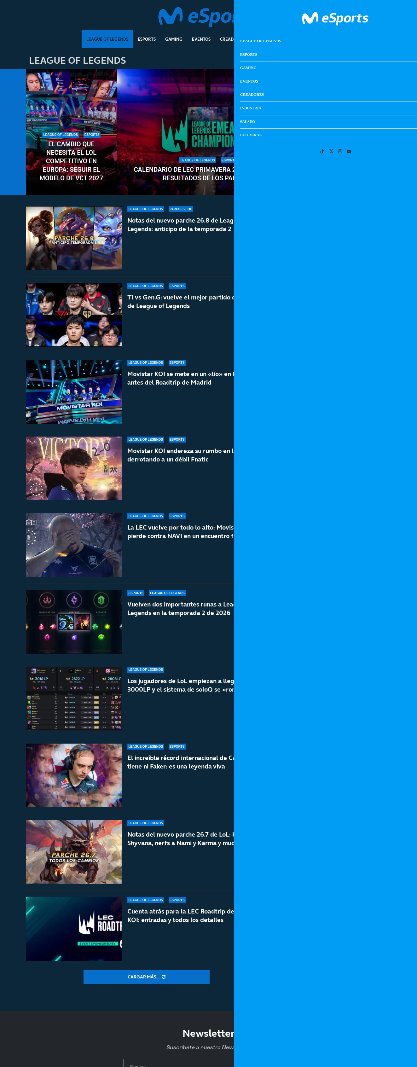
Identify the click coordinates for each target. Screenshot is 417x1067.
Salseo (292, 39)
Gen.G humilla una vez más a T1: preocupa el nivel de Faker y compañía (345, 161)
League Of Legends (107, 39)
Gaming (173, 39)
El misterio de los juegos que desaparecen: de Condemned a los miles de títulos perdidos (356, 539)
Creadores (232, 39)
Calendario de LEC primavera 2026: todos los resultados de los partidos (208, 174)
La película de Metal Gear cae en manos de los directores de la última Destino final (353, 580)
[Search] (377, 17)
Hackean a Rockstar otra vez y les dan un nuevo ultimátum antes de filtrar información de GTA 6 (355, 333)
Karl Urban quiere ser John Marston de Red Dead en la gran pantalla (352, 704)
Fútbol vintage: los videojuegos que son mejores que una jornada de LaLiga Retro (356, 460)
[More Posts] (147, 977)
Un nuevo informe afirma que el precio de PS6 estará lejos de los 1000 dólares (355, 419)
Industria (264, 39)
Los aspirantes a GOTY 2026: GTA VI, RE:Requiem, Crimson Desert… (353, 622)
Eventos (201, 39)
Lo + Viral (320, 39)
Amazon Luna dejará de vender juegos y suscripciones (355, 497)
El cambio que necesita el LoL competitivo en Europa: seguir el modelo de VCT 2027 (71, 161)
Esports (147, 39)
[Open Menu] (386, 17)
